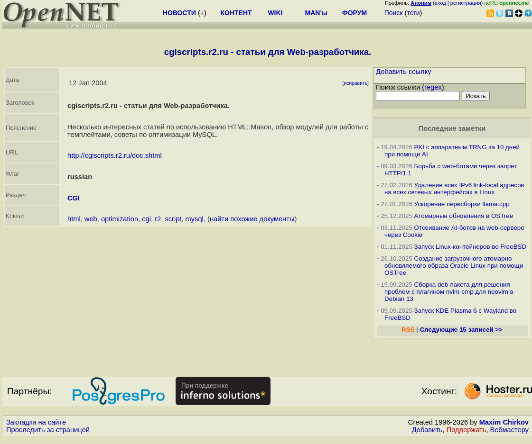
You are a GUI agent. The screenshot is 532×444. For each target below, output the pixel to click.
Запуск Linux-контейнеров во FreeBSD (470, 246)
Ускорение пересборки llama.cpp (462, 204)
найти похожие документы (252, 219)
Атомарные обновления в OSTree (463, 215)
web (90, 219)
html (74, 219)
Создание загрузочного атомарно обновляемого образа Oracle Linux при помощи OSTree (453, 265)
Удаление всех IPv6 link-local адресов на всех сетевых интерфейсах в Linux (454, 188)
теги (413, 13)
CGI (73, 198)
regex (433, 87)
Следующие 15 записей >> (461, 329)
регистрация (465, 3)
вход (440, 3)
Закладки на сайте (36, 422)
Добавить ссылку (403, 71)
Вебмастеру (509, 430)
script (173, 219)
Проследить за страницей (48, 430)
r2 (158, 219)
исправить (355, 83)
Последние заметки (452, 128)
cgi (146, 219)
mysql (195, 219)
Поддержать (466, 430)
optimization (119, 219)
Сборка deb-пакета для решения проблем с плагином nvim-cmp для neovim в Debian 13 (448, 291)
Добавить (427, 430)
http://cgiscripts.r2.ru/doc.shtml (114, 155)
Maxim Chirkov (504, 422)
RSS (407, 329)
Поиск (393, 13)
